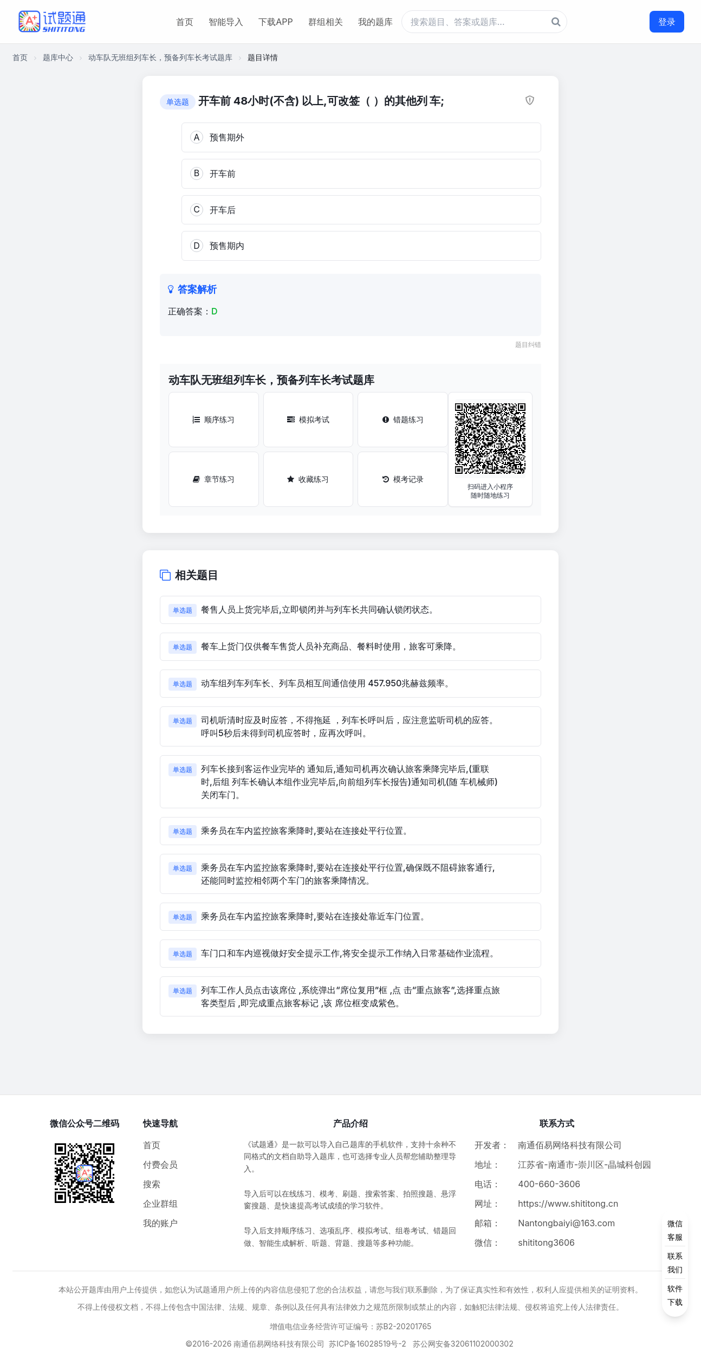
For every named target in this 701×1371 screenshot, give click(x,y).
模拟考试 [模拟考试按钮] (308, 419)
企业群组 (160, 1203)
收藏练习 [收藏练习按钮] (308, 479)
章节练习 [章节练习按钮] (214, 479)
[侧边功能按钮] (675, 1262)
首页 (184, 21)
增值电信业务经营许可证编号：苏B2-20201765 (351, 1326)
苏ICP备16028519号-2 (367, 1343)
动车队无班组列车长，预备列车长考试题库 (160, 57)
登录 (667, 21)
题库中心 (58, 57)
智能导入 (226, 21)
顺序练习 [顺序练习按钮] (213, 419)
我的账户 (160, 1223)
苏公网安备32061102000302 (463, 1343)
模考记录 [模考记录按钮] (403, 479)
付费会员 (160, 1164)
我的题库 (375, 21)
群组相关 (325, 21)
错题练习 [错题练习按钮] (403, 419)
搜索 (151, 1184)
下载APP (275, 21)
